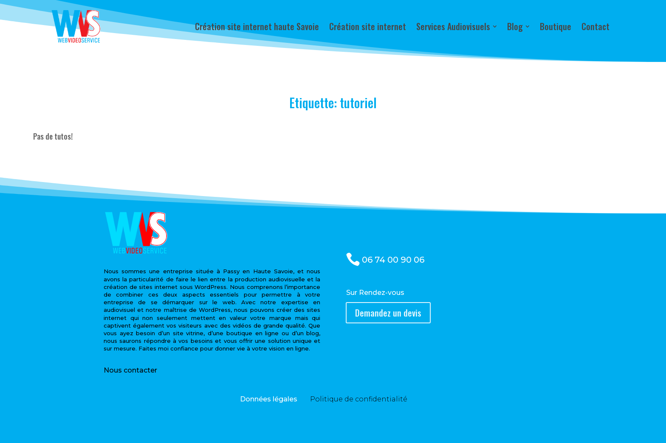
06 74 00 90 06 (393, 260)
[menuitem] (257, 26)
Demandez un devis (388, 312)
